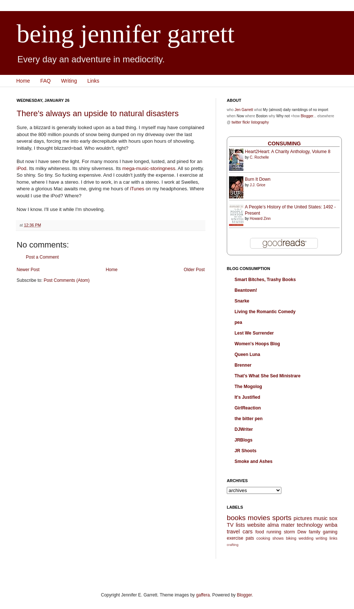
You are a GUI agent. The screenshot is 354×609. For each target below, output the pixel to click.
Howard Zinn (260, 219)
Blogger (307, 116)
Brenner (243, 365)
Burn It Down (257, 179)
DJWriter (244, 429)
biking (291, 538)
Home (23, 81)
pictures (303, 518)
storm (289, 531)
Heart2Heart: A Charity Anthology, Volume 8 (287, 151)
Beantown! (246, 290)
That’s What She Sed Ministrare (268, 375)
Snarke (242, 301)
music (321, 518)
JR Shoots (245, 450)
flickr (246, 122)
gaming (330, 531)
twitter (237, 122)
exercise (235, 538)
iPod (21, 168)
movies (259, 518)
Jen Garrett (244, 110)
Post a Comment (42, 257)
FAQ (45, 81)
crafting (232, 545)
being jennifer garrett (126, 34)
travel (233, 531)
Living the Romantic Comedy (265, 311)
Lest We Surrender (254, 333)
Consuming (284, 143)
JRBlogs (244, 440)
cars (248, 531)
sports (281, 518)
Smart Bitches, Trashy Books (265, 279)
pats (250, 538)
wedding (306, 538)
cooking (263, 538)
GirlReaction (248, 408)
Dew (302, 531)
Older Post (194, 269)
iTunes (137, 188)
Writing (69, 81)
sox (333, 518)
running (274, 531)
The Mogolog (248, 386)
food (259, 531)
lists (240, 525)
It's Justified (247, 397)
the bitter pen (249, 418)
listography (260, 122)
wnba (331, 525)
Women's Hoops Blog (257, 343)
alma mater (281, 525)
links (333, 538)
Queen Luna (247, 354)
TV (230, 525)
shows (278, 538)
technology (310, 525)
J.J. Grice (257, 185)
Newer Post (28, 269)
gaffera (203, 595)
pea (238, 322)
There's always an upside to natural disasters (98, 113)
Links (93, 81)
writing (321, 538)
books (236, 518)
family (314, 531)
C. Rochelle (259, 157)
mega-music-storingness (149, 168)
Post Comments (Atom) (67, 280)
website (256, 525)
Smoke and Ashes (254, 461)
